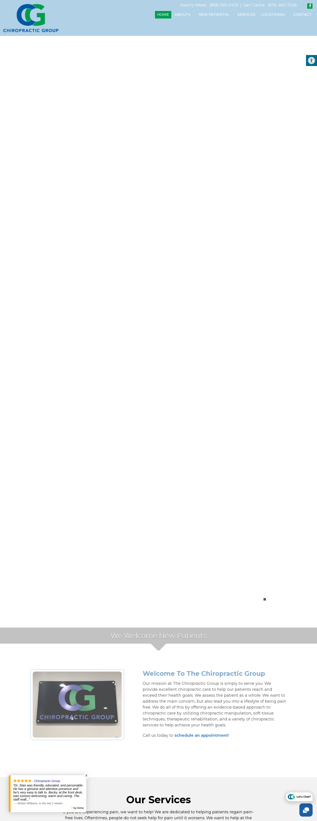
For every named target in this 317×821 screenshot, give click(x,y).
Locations (272, 15)
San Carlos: (254, 5)
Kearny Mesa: (193, 5)
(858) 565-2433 (223, 5)
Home (163, 15)
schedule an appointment (211, 733)
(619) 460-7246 (282, 5)
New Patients (213, 15)
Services (246, 15)
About (181, 15)
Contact (302, 15)
